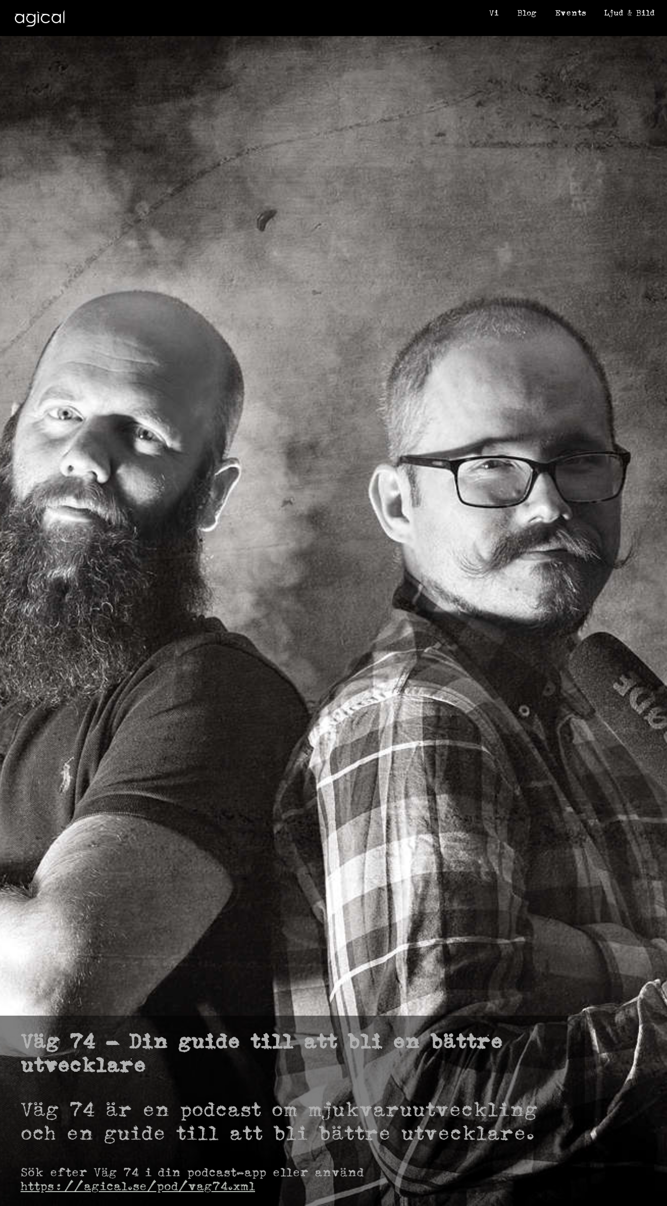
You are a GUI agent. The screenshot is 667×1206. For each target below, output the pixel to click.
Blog (526, 13)
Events (570, 13)
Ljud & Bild (629, 13)
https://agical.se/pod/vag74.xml (138, 1186)
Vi (494, 13)
